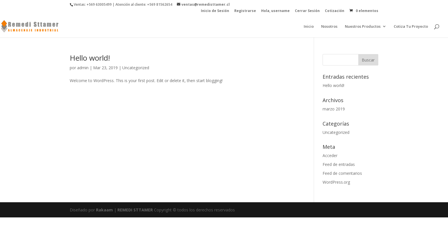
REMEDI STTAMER (135, 210)
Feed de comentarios (342, 173)
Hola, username (275, 11)
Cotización (334, 11)
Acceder (330, 155)
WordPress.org (336, 182)
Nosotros (329, 26)
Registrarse (245, 11)
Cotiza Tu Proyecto (411, 26)
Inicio (309, 26)
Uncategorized (135, 67)
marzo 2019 (334, 109)
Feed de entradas (339, 164)
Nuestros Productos (363, 26)
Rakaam (104, 210)
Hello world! (90, 58)
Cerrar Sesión (307, 11)
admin (83, 67)
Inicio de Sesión (215, 11)
